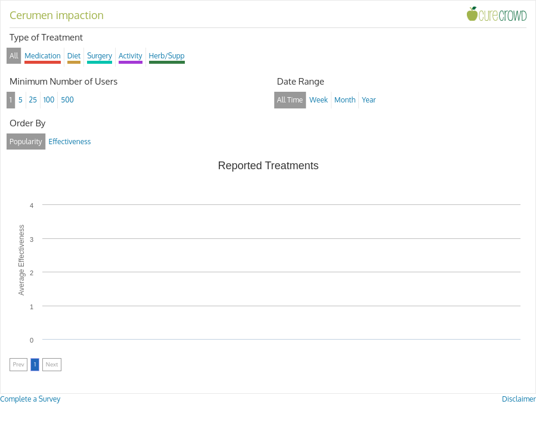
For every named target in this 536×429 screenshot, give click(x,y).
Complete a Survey (30, 398)
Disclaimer (519, 398)
